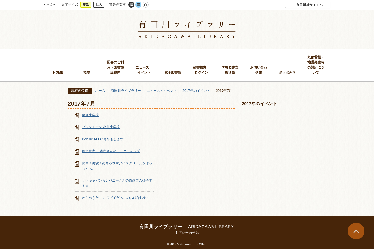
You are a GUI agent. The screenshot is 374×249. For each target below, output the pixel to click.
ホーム (100, 90)
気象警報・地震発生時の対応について (315, 65)
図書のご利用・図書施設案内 (115, 67)
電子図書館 (172, 72)
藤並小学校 (90, 115)
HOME (58, 72)
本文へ (51, 4)
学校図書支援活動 (230, 70)
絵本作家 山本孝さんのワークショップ (111, 151)
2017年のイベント (196, 90)
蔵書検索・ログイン (201, 70)
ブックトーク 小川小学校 (101, 127)
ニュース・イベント (144, 70)
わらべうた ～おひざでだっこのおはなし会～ (116, 198)
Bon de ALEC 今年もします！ (104, 139)
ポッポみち (287, 72)
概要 (86, 72)
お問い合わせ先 (258, 70)
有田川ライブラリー (126, 90)
